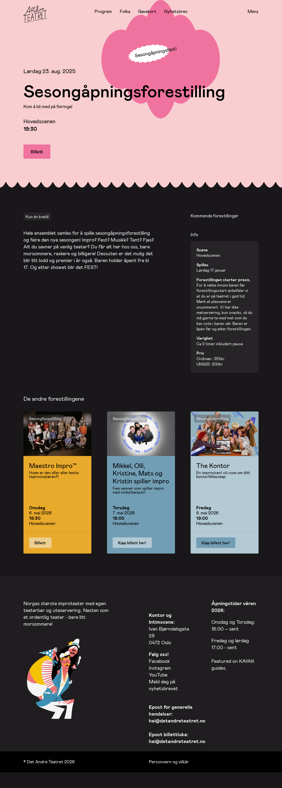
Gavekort (147, 11)
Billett (37, 151)
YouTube (158, 673)
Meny (253, 11)
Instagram (160, 666)
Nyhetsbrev (175, 11)
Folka (125, 11)
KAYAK (246, 659)
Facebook (159, 659)
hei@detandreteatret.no (177, 719)
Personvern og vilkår (169, 760)
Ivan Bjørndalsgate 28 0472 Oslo (169, 627)
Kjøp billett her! (132, 541)
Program (103, 11)
